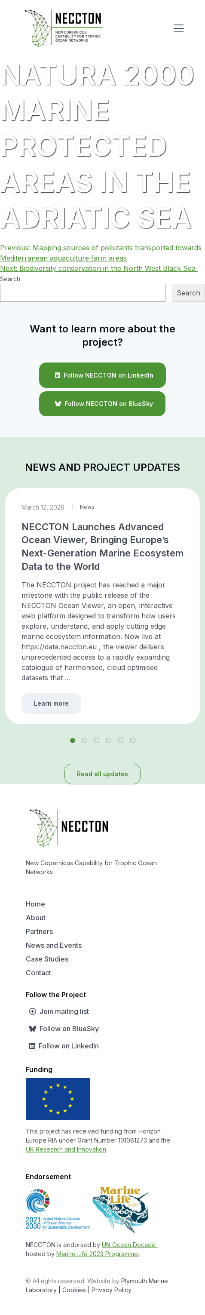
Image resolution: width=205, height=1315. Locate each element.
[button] (72, 740)
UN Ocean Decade (129, 1244)
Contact (38, 972)
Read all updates (102, 773)
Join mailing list (57, 1011)
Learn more (51, 703)
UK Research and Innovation (66, 1149)
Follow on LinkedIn (62, 1046)
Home (35, 904)
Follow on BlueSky (62, 1028)
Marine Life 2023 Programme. (97, 1253)
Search (10, 279)
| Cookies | (74, 1289)
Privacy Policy (112, 1289)
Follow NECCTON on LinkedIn (102, 375)
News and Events (54, 945)
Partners (39, 931)
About (36, 917)
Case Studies (47, 959)
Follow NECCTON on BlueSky (102, 403)
